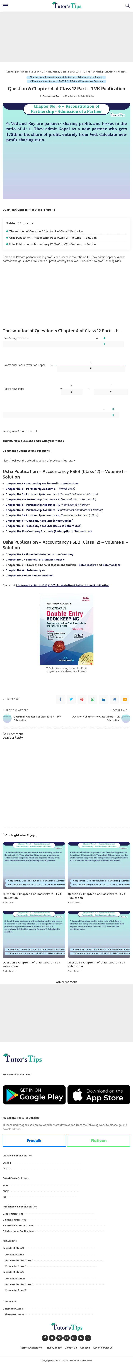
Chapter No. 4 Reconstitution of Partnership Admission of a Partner (66, 77)
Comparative (87, 565)
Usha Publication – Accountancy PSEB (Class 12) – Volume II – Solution (53, 244)
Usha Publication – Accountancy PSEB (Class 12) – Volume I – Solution (53, 237)
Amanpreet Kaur (52, 96)
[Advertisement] (66, 37)
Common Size (111, 565)
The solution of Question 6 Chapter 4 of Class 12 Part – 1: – (46, 231)
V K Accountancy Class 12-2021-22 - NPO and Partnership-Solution (66, 81)
